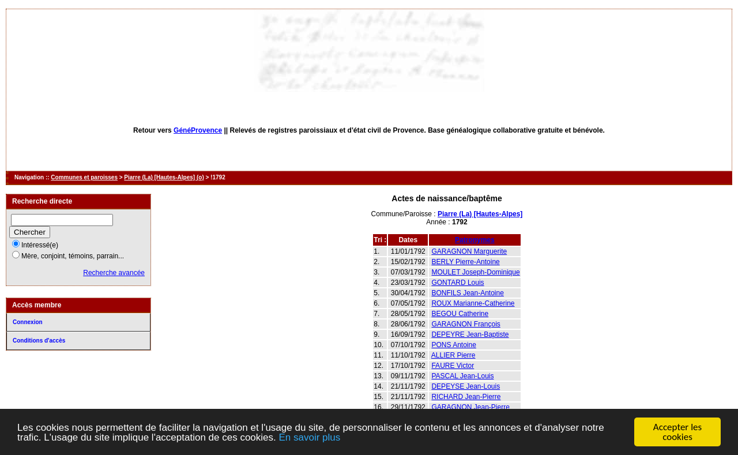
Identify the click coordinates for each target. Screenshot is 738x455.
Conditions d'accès (39, 340)
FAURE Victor (452, 366)
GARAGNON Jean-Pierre (470, 407)
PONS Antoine (453, 345)
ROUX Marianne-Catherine (472, 303)
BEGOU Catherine (459, 314)
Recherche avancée (114, 273)
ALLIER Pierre (453, 355)
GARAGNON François (465, 324)
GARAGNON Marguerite (469, 251)
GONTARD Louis (457, 283)
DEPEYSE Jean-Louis (465, 386)
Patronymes (475, 240)
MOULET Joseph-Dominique (475, 272)
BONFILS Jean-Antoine (467, 293)
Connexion (28, 322)
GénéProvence (198, 130)
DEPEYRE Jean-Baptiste (470, 334)
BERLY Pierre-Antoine (465, 262)
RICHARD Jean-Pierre (465, 397)
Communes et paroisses (84, 177)
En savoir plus (309, 438)
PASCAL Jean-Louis (462, 376)
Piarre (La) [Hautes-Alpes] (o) (164, 177)
